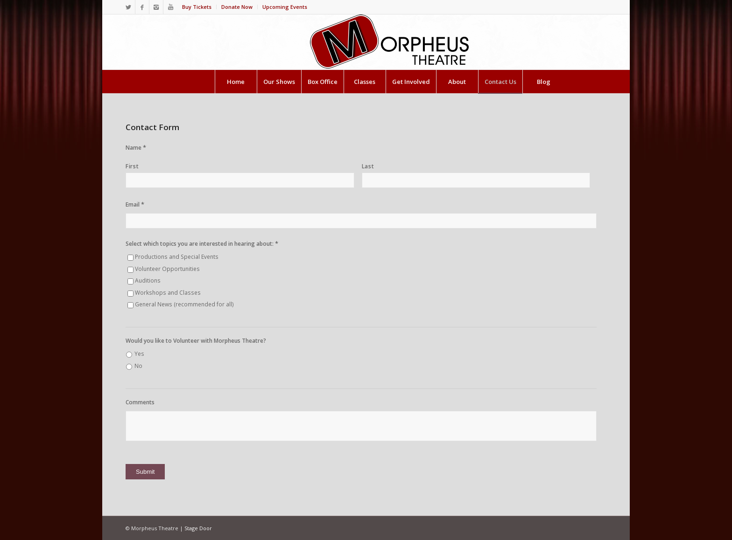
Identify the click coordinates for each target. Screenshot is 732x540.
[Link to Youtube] (170, 7)
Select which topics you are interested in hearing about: (202, 244)
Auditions (148, 280)
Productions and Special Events (176, 257)
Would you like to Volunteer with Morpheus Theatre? (196, 341)
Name (136, 148)
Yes (139, 354)
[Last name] (476, 180)
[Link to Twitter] (128, 7)
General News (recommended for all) (184, 304)
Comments (140, 402)
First (132, 166)
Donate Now (237, 6)
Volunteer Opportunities (167, 269)
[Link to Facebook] (142, 7)
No (138, 366)
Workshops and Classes (168, 293)
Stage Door (198, 528)
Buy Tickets (196, 6)
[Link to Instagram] (156, 7)
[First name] (240, 180)
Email (135, 204)
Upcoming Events (284, 6)
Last (368, 166)
